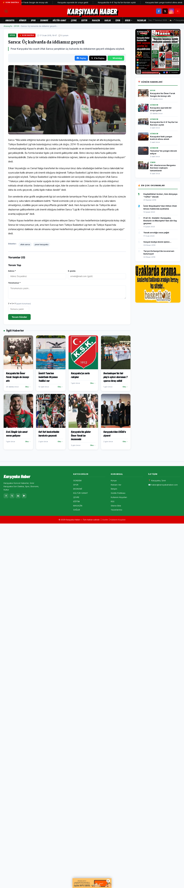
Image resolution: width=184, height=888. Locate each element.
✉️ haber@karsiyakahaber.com (163, 485)
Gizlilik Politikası (118, 493)
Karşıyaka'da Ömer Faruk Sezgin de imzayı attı (30, 2)
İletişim (114, 489)
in (18, 495)
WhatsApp (116, 58)
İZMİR (117, 20)
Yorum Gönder (19, 317)
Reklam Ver (116, 485)
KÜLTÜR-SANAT (59, 20)
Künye (114, 480)
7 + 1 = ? (19, 303)
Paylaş (81, 58)
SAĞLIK (107, 20)
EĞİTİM (84, 20)
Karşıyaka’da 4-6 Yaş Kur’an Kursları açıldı (119, 2)
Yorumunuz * (14, 283)
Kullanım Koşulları (119, 497)
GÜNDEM (22, 20)
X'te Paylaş (97, 58)
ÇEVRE (74, 20)
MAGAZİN (96, 20)
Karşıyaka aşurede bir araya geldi (75, 2)
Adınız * (12, 271)
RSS (112, 501)
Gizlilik (105, 520)
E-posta (71, 271)
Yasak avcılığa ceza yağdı (156, 232)
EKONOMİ (44, 20)
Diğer (128, 20)
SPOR (33, 20)
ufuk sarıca (25, 244)
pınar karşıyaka (41, 244)
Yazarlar (141, 20)
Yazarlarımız (116, 509)
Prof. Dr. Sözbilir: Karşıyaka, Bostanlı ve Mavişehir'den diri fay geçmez (160, 221)
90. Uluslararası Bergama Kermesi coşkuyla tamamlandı (163, 168)
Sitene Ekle (116, 505)
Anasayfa (9, 20)
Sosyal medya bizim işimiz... (157, 242)
